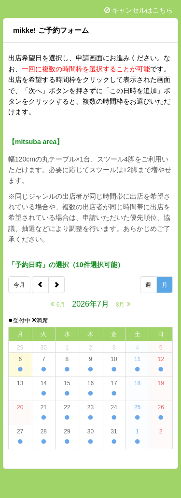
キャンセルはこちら (138, 10)
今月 (19, 285)
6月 (57, 304)
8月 (123, 304)
